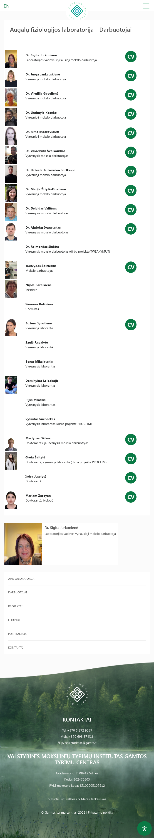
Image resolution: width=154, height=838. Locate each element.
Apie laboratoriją (21, 578)
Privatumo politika (100, 812)
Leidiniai (14, 620)
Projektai (15, 606)
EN (7, 6)
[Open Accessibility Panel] (144, 828)
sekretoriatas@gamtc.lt (81, 742)
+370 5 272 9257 (79, 730)
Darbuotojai (17, 592)
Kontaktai (15, 647)
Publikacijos (17, 634)
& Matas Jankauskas (92, 799)
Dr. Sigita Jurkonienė (61, 527)
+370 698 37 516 (81, 736)
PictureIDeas (68, 799)
